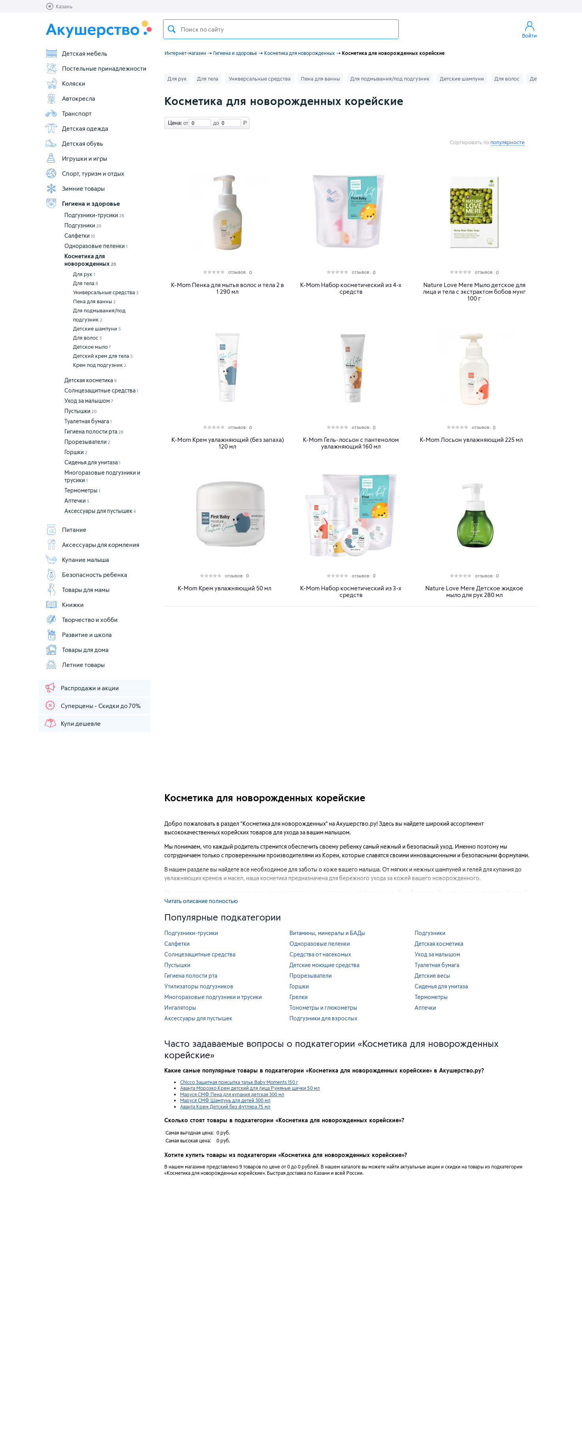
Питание (65, 529)
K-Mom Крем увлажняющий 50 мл (224, 588)
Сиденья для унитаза (92, 462)
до (214, 123)
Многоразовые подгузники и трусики (213, 997)
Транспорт (68, 113)
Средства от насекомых (320, 954)
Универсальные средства (106, 292)
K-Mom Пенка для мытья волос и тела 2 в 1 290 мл (227, 288)
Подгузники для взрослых (323, 1018)
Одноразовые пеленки (96, 245)
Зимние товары (75, 188)
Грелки (298, 997)
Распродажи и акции (81, 687)
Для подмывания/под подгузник (99, 315)
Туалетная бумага (88, 421)
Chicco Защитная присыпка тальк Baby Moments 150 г (239, 1082)
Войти (529, 29)
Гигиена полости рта (93, 431)
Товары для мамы (77, 589)
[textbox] (281, 29)
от (184, 123)
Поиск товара (171, 29)
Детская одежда (76, 128)
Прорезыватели (87, 441)
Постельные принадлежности (95, 68)
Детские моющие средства (324, 965)
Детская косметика (90, 380)
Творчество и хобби (81, 619)
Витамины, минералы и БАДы (327, 933)
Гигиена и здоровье (82, 203)
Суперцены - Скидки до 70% (92, 705)
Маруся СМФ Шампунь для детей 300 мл (225, 1100)
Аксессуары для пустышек (100, 510)
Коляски (65, 83)
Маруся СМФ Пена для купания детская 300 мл (232, 1094)
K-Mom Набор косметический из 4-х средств (351, 288)
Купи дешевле (72, 723)
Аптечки (76, 500)
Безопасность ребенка (86, 574)
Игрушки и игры (76, 158)
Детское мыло (92, 347)
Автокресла (70, 98)
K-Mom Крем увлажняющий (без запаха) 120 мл (227, 443)
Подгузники (82, 225)
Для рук (84, 274)
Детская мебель (76, 53)
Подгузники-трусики (94, 215)
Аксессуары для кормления (92, 544)
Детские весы (432, 975)
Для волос (87, 337)
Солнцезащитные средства (101, 390)
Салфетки (79, 235)
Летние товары (75, 664)
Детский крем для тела (103, 356)
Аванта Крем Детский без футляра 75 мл (225, 1106)
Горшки (75, 452)
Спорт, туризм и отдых (84, 173)
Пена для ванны (94, 301)
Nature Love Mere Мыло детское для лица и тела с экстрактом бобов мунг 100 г (474, 292)
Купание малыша (77, 559)
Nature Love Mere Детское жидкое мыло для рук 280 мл (474, 591)
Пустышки (80, 411)
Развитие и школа (78, 634)
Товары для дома (77, 649)
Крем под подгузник (99, 365)
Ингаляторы (180, 1007)
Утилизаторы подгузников (198, 986)
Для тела (85, 283)
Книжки (64, 604)
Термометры (82, 490)
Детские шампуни (97, 328)
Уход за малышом (88, 400)
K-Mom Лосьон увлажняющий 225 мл (471, 439)
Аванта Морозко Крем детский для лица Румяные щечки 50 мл (250, 1088)
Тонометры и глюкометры (323, 1007)
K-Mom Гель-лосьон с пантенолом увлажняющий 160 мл (351, 443)
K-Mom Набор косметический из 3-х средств (351, 591)
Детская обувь (74, 143)
